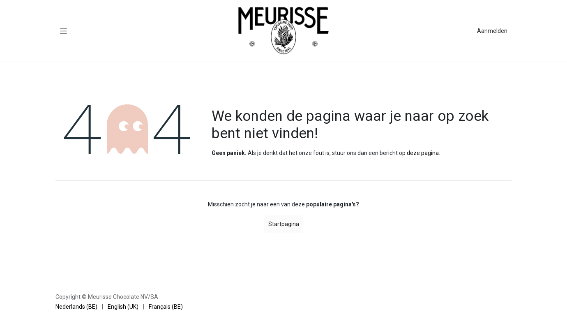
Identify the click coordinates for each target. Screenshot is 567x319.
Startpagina (283, 224)
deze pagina (423, 153)
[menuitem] (76, 306)
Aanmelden (492, 31)
